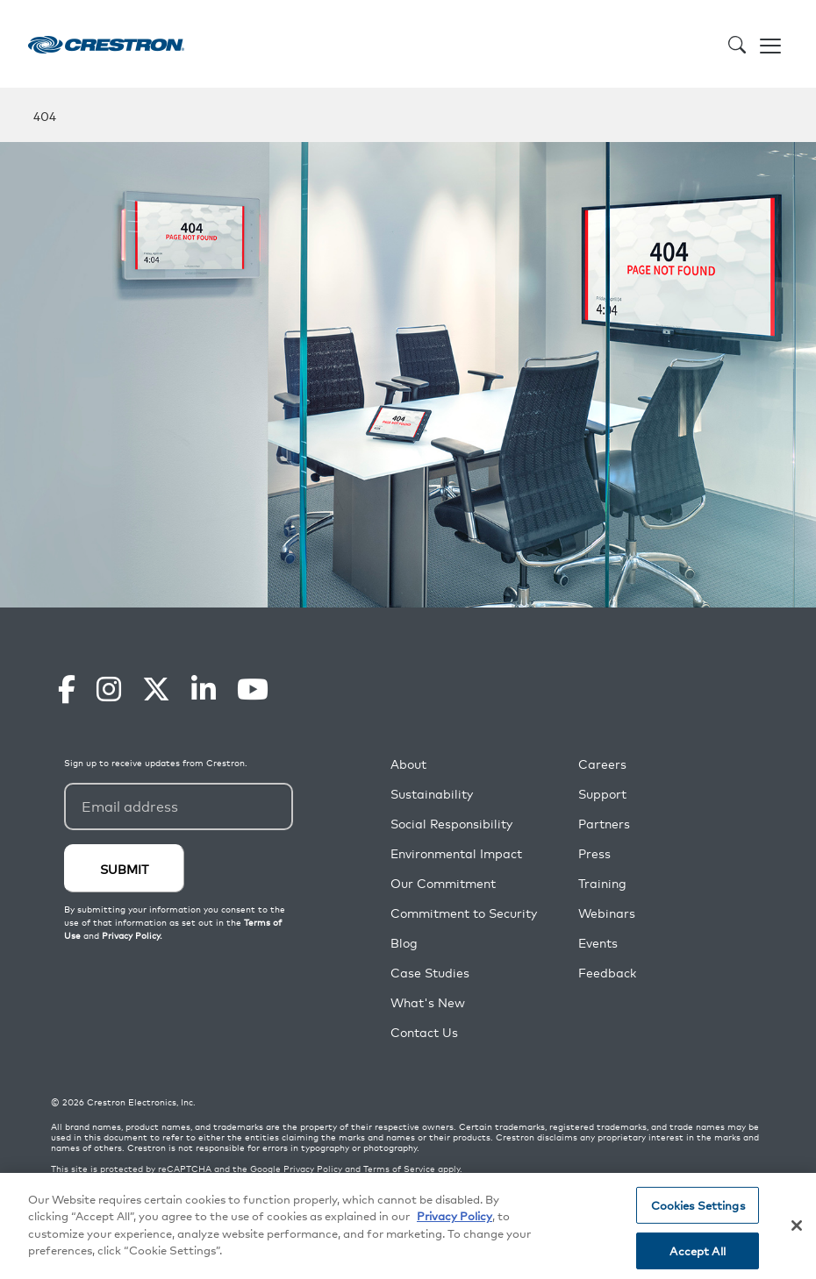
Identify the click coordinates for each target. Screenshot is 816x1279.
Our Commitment (443, 883)
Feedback (607, 972)
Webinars (606, 913)
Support (602, 793)
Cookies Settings (698, 1204)
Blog (404, 942)
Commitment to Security (463, 913)
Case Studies (429, 972)
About (408, 764)
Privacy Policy (312, 1168)
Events (598, 942)
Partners (604, 823)
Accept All (697, 1250)
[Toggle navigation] (770, 44)
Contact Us (424, 1032)
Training (602, 883)
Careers (602, 764)
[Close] (796, 1225)
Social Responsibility (451, 823)
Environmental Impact (456, 853)
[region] (408, 1226)
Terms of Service (399, 1168)
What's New (427, 1002)
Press (594, 853)
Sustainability (431, 793)
